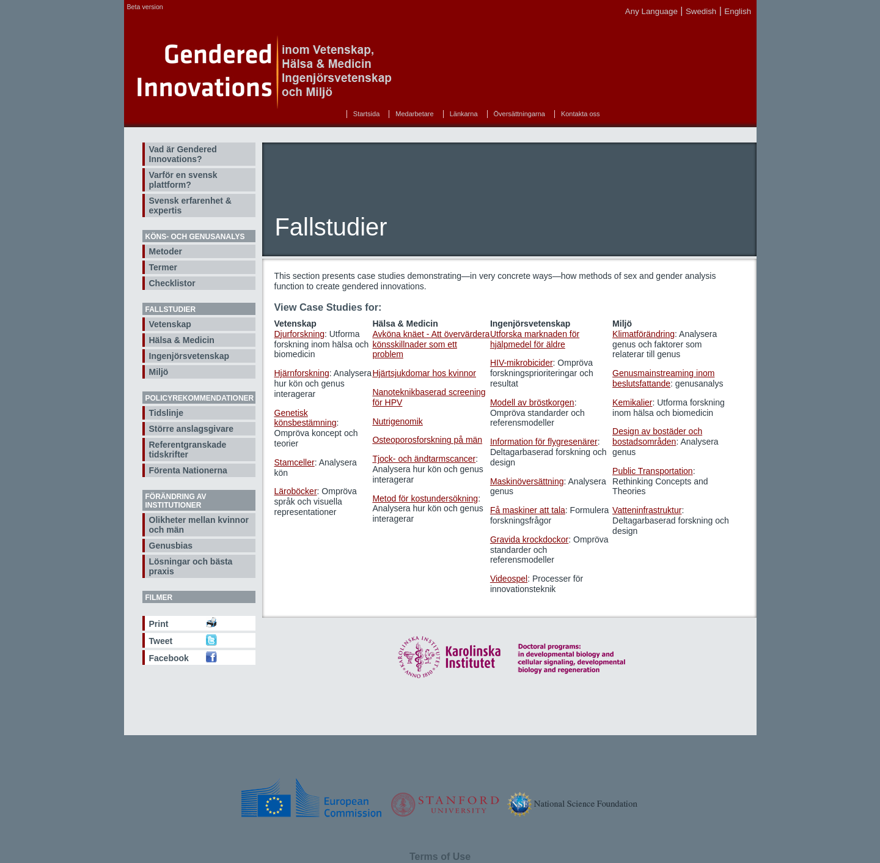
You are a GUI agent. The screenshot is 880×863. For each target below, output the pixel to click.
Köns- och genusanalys (195, 236)
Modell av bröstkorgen (532, 402)
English (737, 11)
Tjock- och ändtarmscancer (423, 459)
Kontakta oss (580, 113)
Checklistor (172, 283)
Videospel (508, 578)
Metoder (165, 251)
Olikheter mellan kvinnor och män (199, 525)
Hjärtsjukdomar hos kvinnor (424, 373)
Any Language (651, 11)
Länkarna (464, 113)
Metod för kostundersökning (425, 498)
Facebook (169, 658)
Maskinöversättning (527, 481)
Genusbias (171, 545)
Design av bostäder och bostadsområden (657, 436)
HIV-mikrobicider (521, 363)
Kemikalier (632, 402)
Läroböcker (295, 491)
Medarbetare (414, 113)
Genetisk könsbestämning (305, 418)
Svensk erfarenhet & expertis (190, 205)
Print (159, 624)
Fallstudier (170, 309)
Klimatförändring (643, 334)
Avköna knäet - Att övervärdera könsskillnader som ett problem (431, 344)
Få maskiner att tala (527, 510)
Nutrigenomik (397, 421)
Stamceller (294, 462)
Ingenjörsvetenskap (189, 356)
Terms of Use (440, 856)
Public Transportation (652, 471)
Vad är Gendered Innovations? (183, 154)
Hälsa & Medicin (182, 340)
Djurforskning (299, 334)
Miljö (159, 372)
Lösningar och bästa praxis (191, 566)
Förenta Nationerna (188, 470)
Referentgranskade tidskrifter (188, 449)
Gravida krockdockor (529, 539)
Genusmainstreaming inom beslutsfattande (663, 378)
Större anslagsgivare (191, 429)
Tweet (161, 641)
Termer (163, 267)
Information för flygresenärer (544, 441)
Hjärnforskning (301, 373)
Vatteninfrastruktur (646, 510)
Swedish (701, 11)
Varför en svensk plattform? (183, 180)
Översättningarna (519, 113)
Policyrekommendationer (199, 398)
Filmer (159, 597)
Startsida (366, 113)
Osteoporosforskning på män (427, 440)
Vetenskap (170, 324)
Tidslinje (166, 413)
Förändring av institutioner (176, 500)
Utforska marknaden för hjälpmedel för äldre (534, 339)
